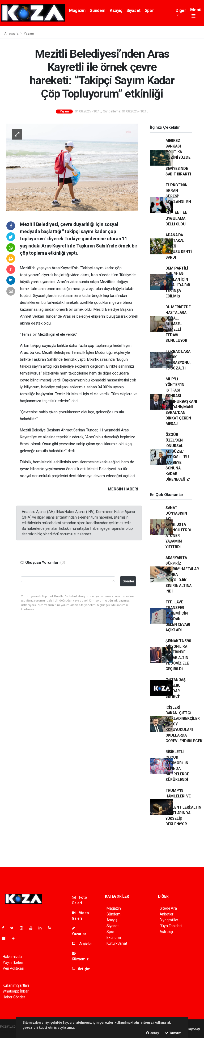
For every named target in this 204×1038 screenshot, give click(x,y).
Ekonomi (114, 937)
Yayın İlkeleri (13, 962)
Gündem (97, 10)
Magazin (77, 10)
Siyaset (133, 10)
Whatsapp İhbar (15, 991)
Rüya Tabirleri (171, 926)
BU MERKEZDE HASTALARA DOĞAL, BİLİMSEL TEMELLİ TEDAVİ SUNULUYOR (178, 324)
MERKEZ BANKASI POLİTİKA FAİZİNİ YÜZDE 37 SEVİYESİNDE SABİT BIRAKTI (178, 157)
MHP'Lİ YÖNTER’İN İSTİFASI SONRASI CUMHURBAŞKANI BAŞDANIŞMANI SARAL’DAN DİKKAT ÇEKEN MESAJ (181, 401)
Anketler (166, 914)
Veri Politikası (13, 968)
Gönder (128, 581)
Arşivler (82, 944)
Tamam (173, 1033)
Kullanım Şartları (16, 985)
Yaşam (29, 33)
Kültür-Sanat (117, 943)
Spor (149, 10)
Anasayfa (11, 33)
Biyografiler (169, 920)
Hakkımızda (12, 957)
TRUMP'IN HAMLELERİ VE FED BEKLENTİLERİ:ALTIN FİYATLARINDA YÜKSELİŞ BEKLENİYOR (183, 807)
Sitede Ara (168, 908)
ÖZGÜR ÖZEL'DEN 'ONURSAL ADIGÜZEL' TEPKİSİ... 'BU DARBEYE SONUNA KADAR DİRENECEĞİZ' (177, 456)
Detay (152, 1033)
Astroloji (166, 932)
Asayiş (116, 10)
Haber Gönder (14, 997)
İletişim (81, 969)
